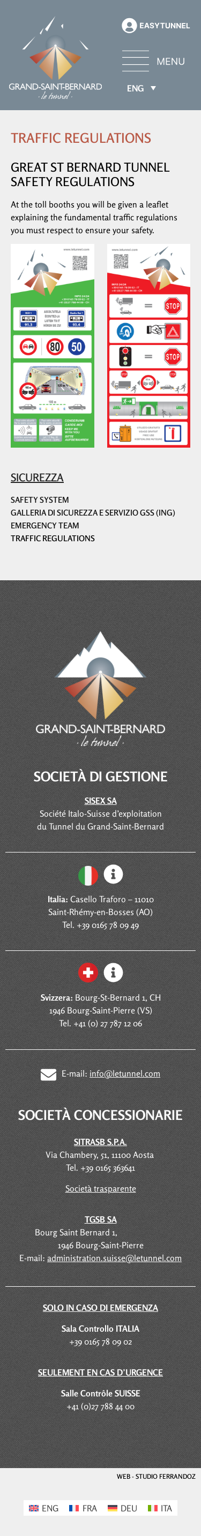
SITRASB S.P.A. (100, 1141)
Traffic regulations (53, 538)
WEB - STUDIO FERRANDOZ (156, 1476)
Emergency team (45, 525)
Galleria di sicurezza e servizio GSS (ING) (93, 513)
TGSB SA (101, 1219)
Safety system (40, 500)
